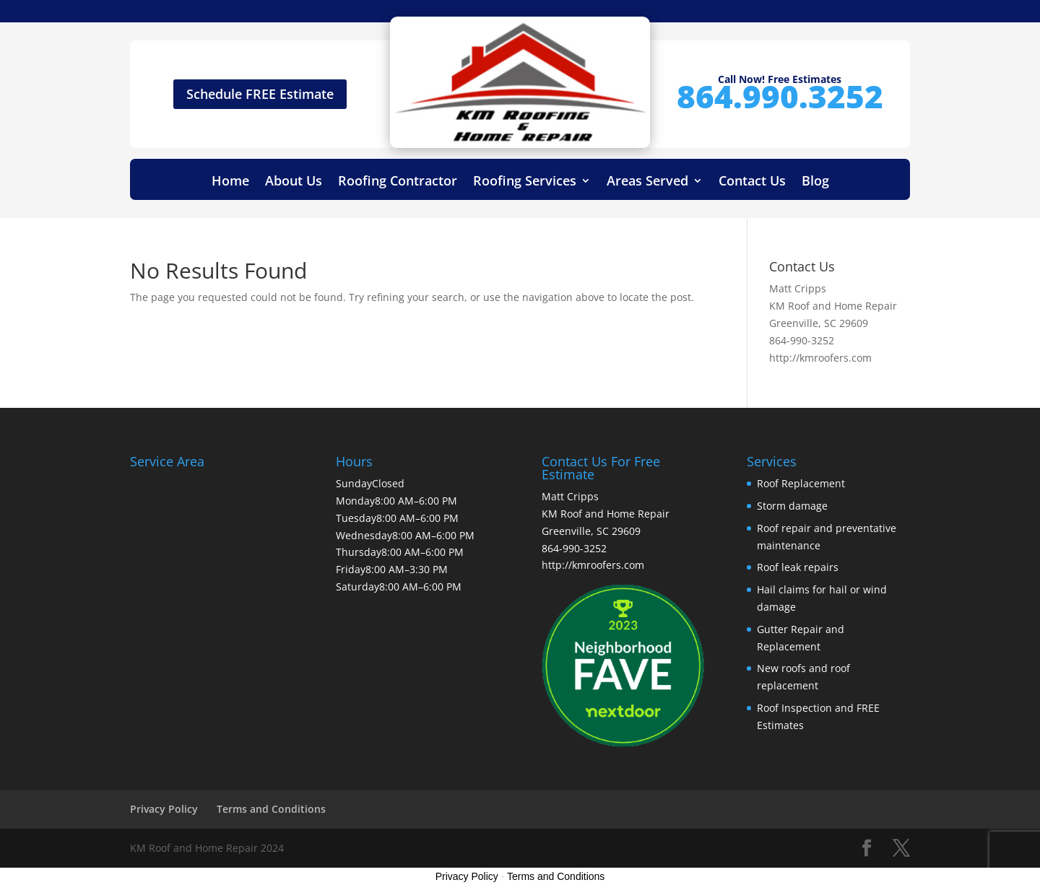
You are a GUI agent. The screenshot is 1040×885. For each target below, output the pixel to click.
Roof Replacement (801, 483)
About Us (293, 182)
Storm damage (792, 506)
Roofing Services (524, 182)
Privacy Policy (164, 809)
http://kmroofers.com (820, 358)
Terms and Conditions (271, 809)
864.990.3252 (780, 96)
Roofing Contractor (397, 182)
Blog (815, 182)
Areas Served (647, 182)
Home (230, 182)
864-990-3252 (801, 340)
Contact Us (752, 182)
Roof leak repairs (797, 567)
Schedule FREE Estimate (260, 94)
